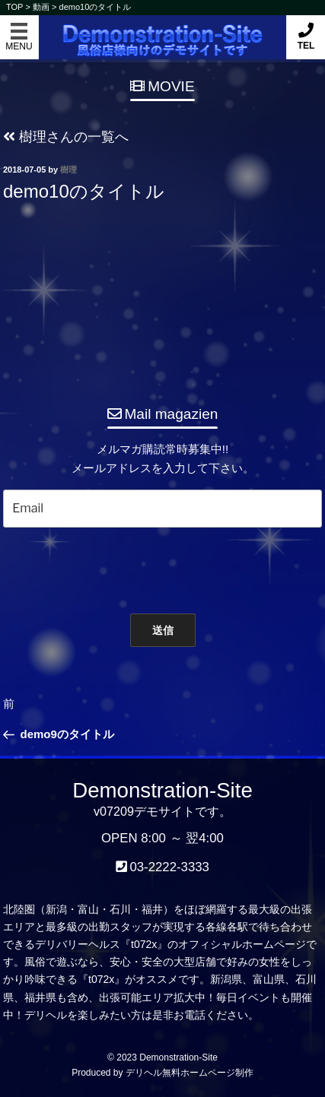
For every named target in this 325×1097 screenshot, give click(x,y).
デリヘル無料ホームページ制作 (189, 1072)
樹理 (68, 169)
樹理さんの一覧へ (66, 136)
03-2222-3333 (169, 867)
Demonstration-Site (162, 29)
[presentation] (155, 567)
